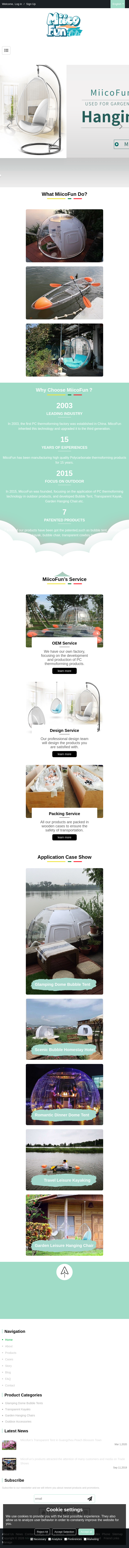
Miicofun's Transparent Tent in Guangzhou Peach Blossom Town (61, 1440)
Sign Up (31, 4)
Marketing (91, 1539)
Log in (18, 4)
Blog (8, 1372)
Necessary (38, 1539)
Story (8, 1365)
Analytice (55, 1539)
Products (10, 1352)
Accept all (86, 1531)
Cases (9, 1359)
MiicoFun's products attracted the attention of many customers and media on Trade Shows (72, 1461)
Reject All (42, 1531)
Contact (10, 1385)
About (9, 1346)
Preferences (73, 1539)
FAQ (8, 1379)
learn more (64, 671)
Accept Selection (64, 1531)
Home (9, 1339)
